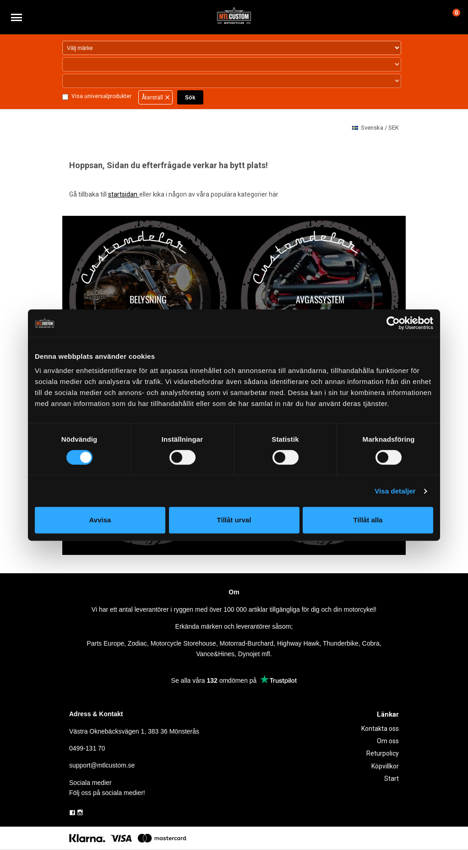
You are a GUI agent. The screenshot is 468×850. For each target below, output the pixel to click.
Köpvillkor (385, 766)
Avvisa (100, 520)
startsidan (123, 194)
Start (391, 778)
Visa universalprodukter (101, 96)
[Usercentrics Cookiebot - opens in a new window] (393, 323)
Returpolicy (382, 753)
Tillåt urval (234, 520)
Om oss (388, 741)
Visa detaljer (395, 491)
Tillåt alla (368, 520)
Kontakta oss (380, 728)
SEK (375, 128)
